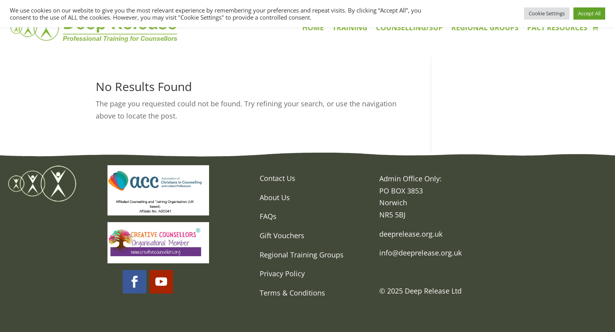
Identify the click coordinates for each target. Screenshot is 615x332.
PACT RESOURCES (557, 28)
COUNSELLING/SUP (409, 28)
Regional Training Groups (302, 254)
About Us (275, 197)
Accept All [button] (589, 13)
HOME (313, 28)
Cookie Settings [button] (547, 13)
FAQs (268, 216)
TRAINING (350, 28)
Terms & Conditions (292, 292)
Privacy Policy (282, 273)
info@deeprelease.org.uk (420, 252)
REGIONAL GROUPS (485, 28)
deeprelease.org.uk (410, 234)
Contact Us (277, 178)
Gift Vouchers (282, 235)
